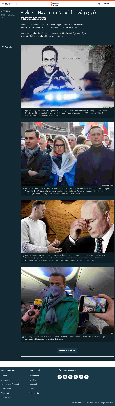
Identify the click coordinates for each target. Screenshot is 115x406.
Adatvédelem (6, 380)
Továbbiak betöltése (67, 351)
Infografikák (34, 393)
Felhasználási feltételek (10, 385)
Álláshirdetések (7, 389)
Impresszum (6, 397)
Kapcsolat (5, 393)
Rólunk (4, 376)
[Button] (6, 47)
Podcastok (33, 385)
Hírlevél (107, 4)
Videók (32, 389)
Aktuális (5, 11)
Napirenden (34, 376)
